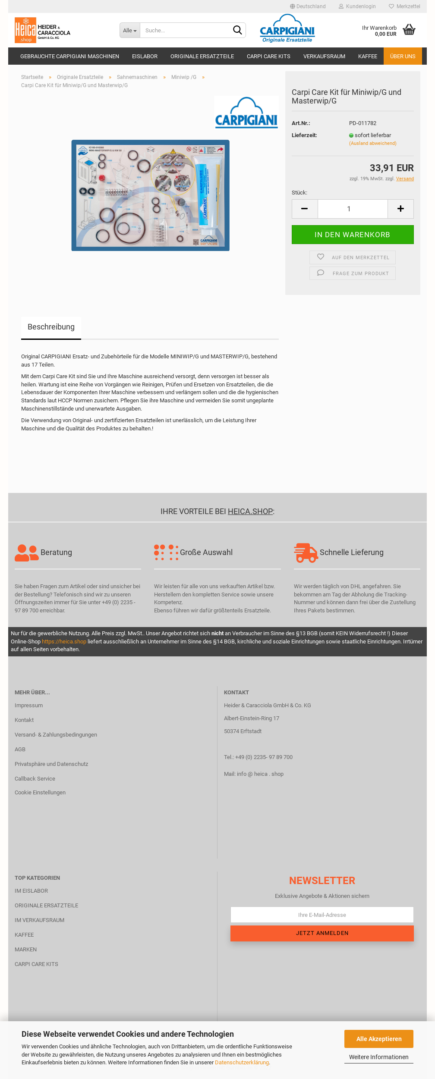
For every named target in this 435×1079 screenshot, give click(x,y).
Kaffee (367, 56)
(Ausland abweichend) (373, 143)
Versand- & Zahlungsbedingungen (56, 734)
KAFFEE (24, 935)
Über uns (403, 56)
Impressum (29, 705)
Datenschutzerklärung (242, 1062)
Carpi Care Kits (268, 56)
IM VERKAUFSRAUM (39, 920)
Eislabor (145, 56)
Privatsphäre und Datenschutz (51, 764)
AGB (20, 749)
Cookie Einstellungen (40, 792)
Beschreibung (51, 326)
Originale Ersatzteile (202, 56)
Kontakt (24, 720)
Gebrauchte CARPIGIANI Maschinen (69, 56)
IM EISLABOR (31, 891)
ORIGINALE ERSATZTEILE (46, 905)
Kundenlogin (357, 6)
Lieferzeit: (304, 135)
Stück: (299, 192)
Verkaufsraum (324, 56)
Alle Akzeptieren (379, 1038)
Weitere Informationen (379, 1057)
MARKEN (26, 949)
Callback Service (35, 778)
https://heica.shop (64, 641)
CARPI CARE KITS (36, 964)
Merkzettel (404, 6)
